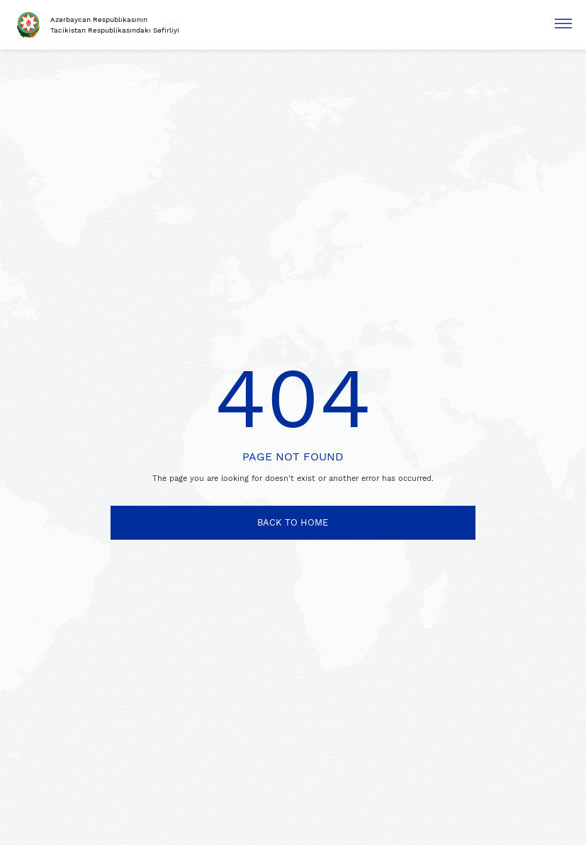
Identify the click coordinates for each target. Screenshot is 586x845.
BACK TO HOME (292, 522)
